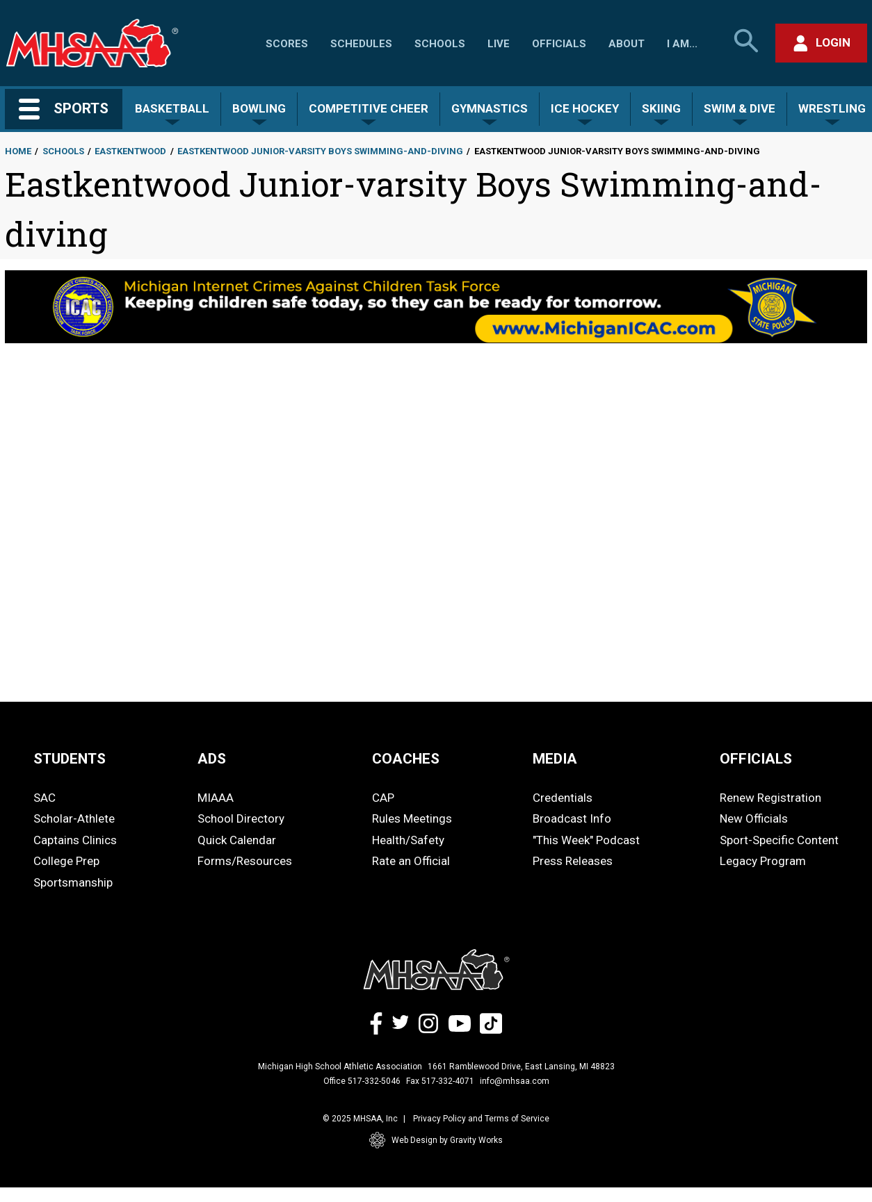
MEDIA (555, 758)
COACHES (405, 758)
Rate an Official (411, 861)
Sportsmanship (73, 882)
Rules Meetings (412, 818)
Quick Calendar (236, 840)
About (626, 44)
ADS (211, 758)
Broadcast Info (572, 818)
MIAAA (215, 798)
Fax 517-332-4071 (440, 1081)
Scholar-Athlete (74, 818)
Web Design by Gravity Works (436, 1140)
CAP (383, 798)
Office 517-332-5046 (362, 1081)
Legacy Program (763, 861)
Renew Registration (770, 798)
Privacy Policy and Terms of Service (481, 1118)
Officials (559, 44)
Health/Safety (408, 840)
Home (18, 151)
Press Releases (573, 861)
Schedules (361, 44)
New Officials (754, 818)
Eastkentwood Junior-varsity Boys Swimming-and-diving (320, 151)
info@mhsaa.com (514, 1081)
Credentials (562, 798)
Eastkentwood (130, 151)
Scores (287, 44)
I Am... (682, 44)
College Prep (66, 861)
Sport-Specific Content (779, 840)
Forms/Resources (244, 861)
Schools (439, 44)
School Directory (240, 818)
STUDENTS (69, 758)
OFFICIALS (756, 758)
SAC (44, 798)
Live (498, 44)
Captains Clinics (75, 840)
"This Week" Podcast (586, 840)
